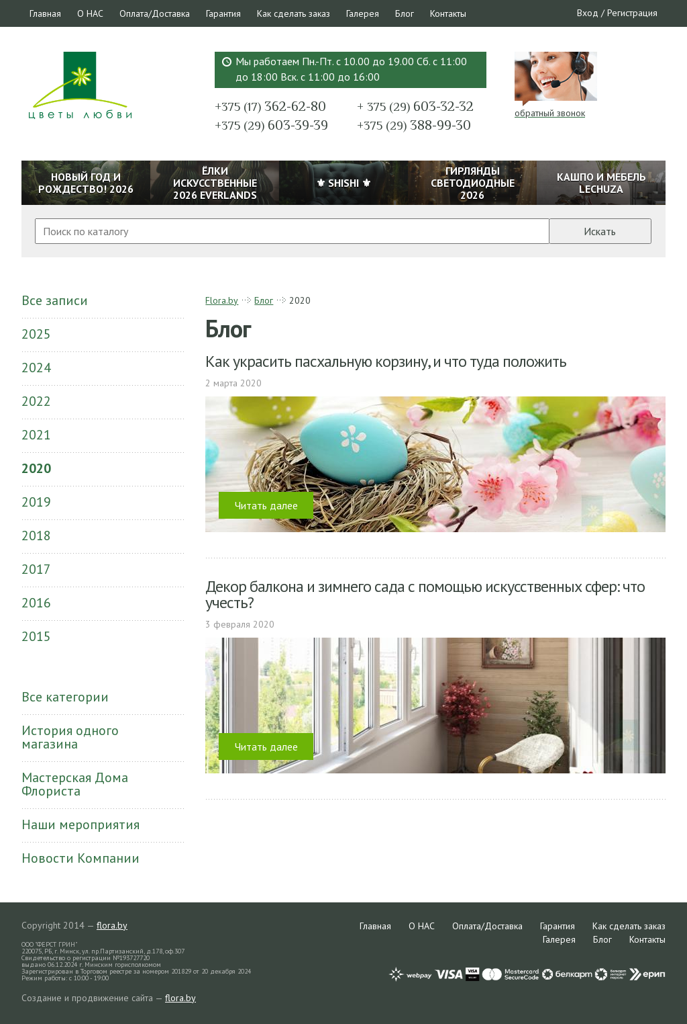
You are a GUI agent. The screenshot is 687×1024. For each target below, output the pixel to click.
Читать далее (266, 505)
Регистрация (632, 13)
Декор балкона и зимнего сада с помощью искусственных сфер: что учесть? (425, 594)
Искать (600, 231)
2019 (36, 502)
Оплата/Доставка (154, 13)
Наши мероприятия (80, 824)
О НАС (90, 13)
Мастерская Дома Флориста (74, 784)
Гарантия (223, 13)
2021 (36, 434)
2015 (36, 636)
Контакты (448, 13)
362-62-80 (270, 106)
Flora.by (221, 300)
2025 (36, 334)
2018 (36, 535)
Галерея (362, 13)
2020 (36, 468)
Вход (587, 13)
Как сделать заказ (293, 13)
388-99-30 (414, 125)
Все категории (65, 697)
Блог (404, 13)
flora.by (112, 925)
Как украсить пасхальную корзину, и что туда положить (385, 361)
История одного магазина (70, 737)
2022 (36, 401)
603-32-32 (415, 106)
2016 (36, 602)
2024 (36, 367)
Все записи (54, 300)
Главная (45, 13)
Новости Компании (80, 858)
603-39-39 (271, 125)
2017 (36, 569)
